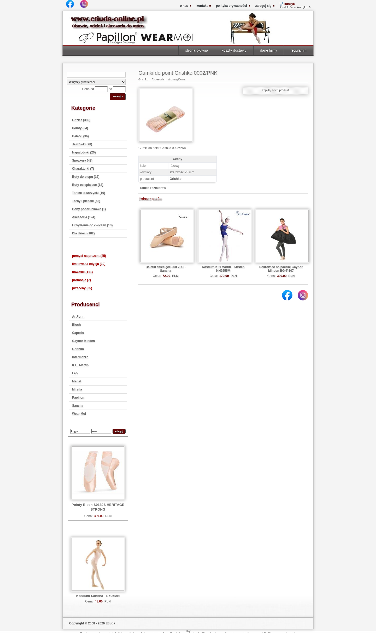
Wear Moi (79, 414)
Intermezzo (80, 357)
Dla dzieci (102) (83, 233)
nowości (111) (82, 272)
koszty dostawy (234, 50)
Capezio (78, 333)
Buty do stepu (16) (85, 177)
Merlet (76, 381)
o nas (184, 6)
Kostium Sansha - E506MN (98, 596)
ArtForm (78, 316)
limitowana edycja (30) (88, 264)
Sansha (77, 405)
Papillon (78, 397)
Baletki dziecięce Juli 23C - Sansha (166, 269)
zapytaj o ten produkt (275, 90)
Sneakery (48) (82, 160)
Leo (75, 373)
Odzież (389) (81, 120)
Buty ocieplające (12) (87, 185)
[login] (80, 431)
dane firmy (268, 50)
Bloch (76, 325)
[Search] (96, 75)
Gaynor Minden (83, 341)
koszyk (289, 4)
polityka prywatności (231, 6)
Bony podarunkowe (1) (89, 209)
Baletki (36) (80, 136)
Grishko (78, 349)
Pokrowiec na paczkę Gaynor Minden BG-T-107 (281, 269)
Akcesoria (158, 79)
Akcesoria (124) (83, 217)
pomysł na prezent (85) (89, 256)
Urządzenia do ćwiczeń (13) (92, 225)
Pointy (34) (80, 128)
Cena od (88, 89)
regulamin (298, 50)
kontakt (202, 6)
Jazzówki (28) (82, 144)
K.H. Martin (80, 365)
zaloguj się (263, 6)
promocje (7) (81, 280)
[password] (101, 431)
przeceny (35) (82, 288)
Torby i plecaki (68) (86, 201)
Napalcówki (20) (84, 152)
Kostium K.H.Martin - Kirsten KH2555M (223, 269)
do (110, 89)
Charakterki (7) (83, 168)
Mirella (77, 389)
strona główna (196, 50)
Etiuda (110, 623)
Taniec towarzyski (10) (88, 193)
